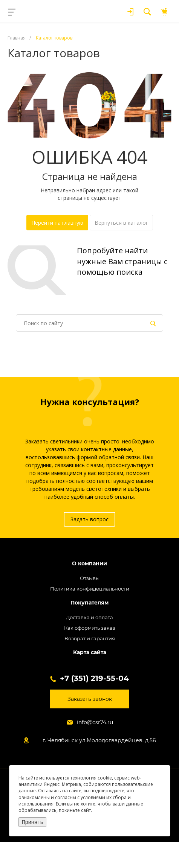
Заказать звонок (89, 699)
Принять (32, 821)
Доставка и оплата (89, 617)
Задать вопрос (89, 519)
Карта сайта (89, 652)
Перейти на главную (57, 222)
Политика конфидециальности (89, 589)
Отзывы (89, 578)
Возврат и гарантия (89, 638)
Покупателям (89, 603)
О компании (89, 563)
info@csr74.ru (95, 722)
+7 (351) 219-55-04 (94, 678)
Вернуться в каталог (121, 222)
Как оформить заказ (89, 628)
